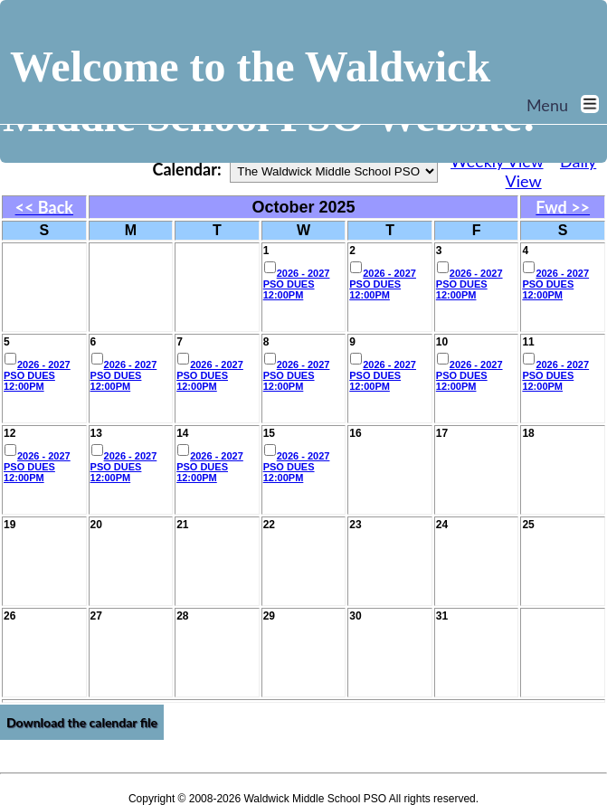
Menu (566, 105)
